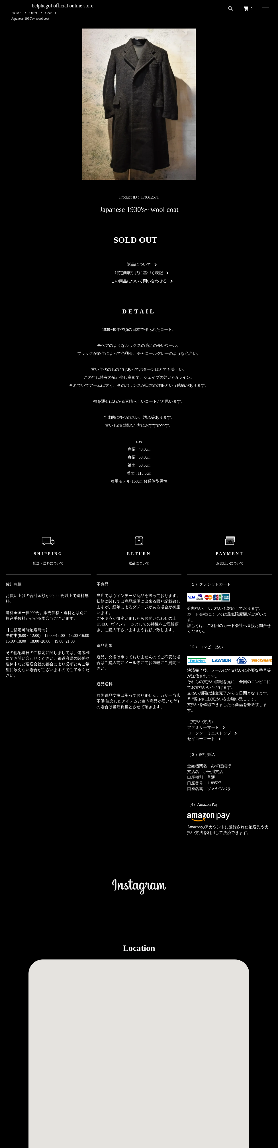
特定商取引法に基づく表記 (139, 273)
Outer (33, 13)
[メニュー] (262, 8)
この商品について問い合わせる (139, 281)
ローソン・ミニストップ (209, 733)
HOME (16, 13)
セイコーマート (201, 739)
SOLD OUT (135, 239)
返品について (139, 264)
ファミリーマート (203, 727)
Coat (48, 13)
